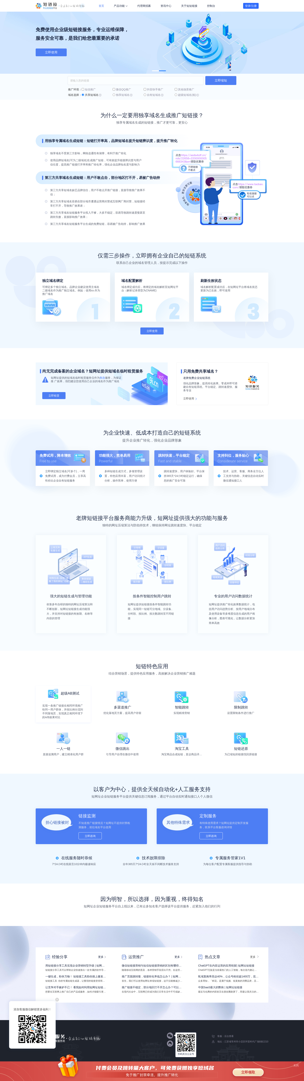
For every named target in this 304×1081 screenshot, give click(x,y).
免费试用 (51, 52)
